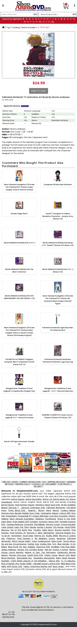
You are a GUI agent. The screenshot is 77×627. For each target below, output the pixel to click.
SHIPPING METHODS (56, 481)
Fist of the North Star (21, 530)
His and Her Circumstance (13, 544)
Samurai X (32, 533)
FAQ (44, 481)
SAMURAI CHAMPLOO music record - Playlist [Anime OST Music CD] (58, 416)
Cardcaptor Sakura (49, 513)
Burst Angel (58, 566)
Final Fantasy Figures (24, 505)
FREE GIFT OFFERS (10, 481)
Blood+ (41, 510)
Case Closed (7, 527)
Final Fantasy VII (17, 533)
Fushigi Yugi (33, 544)
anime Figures (17, 499)
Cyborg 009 (64, 513)
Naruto (56, 510)
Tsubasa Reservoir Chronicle (19, 524)
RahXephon (49, 533)
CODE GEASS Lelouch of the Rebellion (29, 561)
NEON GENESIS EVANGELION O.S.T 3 (19, 242)
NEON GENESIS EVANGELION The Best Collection (19, 270)
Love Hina (53, 516)
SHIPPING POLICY (22, 484)
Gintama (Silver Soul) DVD (47, 505)
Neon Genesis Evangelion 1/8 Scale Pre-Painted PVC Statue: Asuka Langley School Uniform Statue (19, 187)
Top (8, 27)
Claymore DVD (43, 547)
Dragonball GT (24, 516)
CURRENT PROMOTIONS (30, 481)
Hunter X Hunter (44, 527)
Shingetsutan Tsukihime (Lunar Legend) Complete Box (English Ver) (19, 389)
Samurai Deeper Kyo (65, 533)
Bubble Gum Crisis (31, 513)
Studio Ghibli (52, 535)
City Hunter (58, 527)
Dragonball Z (11, 516)
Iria (20, 547)
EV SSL (12, 612)
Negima (32, 510)
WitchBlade (39, 524)
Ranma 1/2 (39, 535)
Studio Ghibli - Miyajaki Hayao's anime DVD (40, 563)
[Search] (19, 14)
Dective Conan (53, 524)
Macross (5, 530)
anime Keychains (33, 499)
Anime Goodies (28, 27)
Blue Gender (63, 544)
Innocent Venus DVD (48, 521)
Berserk (18, 513)
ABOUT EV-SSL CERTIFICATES (8, 615)
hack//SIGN (70, 527)
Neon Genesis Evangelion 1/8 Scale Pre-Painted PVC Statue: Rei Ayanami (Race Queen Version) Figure (58, 300)
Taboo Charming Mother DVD (37, 566)
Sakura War (54, 561)
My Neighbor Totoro (45, 538)
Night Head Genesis (65, 558)
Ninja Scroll (13, 547)
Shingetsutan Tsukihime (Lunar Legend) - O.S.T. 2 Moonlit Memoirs (58, 389)
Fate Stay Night (68, 547)
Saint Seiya (6, 521)
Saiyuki (33, 527)
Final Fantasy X (25, 538)
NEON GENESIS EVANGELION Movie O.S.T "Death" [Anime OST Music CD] (58, 244)
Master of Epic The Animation (40, 552)
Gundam (34, 521)
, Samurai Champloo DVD (32, 507)
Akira (40, 533)
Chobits (37, 530)
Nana (48, 510)
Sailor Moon (47, 530)
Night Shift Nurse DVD (11, 566)
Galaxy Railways (8, 549)
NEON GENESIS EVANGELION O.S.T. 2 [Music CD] (57, 270)
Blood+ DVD (64, 555)
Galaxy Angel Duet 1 (19, 213)
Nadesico (39, 519)
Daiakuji (31, 547)
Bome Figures (7, 505)
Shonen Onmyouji (17, 555)
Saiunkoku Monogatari (44, 558)
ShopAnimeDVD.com (47, 624)
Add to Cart (38, 90)
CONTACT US (38, 484)
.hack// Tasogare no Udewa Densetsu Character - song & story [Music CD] (57, 216)
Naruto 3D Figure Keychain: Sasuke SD (19, 442)
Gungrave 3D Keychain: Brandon (58, 184)
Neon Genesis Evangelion (22, 519)
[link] (11, 605)
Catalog (15, 27)
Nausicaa (61, 538)
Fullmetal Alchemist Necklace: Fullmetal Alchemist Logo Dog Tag (58, 360)
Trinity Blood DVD (17, 510)
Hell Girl (48, 549)
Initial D (72, 516)
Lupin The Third (21, 527)
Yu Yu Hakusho (68, 561)
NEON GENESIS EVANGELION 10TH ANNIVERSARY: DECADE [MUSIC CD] (19, 297)
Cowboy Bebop (68, 510)
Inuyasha (63, 516)
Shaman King (7, 513)
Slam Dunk (57, 541)
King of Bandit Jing (10, 563)
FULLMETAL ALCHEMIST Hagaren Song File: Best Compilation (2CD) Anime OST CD (19, 362)
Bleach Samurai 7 (10, 507)
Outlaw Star (45, 544)
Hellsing (4, 519)
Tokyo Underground (41, 541)
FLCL (54, 544)
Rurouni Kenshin (62, 530)
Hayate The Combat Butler (30, 549)
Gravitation (16, 535)
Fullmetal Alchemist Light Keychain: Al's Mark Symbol (57, 329)
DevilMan (55, 547)
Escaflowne (50, 519)
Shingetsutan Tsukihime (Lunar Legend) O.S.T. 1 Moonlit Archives (19, 416)
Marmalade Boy (24, 558)
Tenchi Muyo (69, 541)
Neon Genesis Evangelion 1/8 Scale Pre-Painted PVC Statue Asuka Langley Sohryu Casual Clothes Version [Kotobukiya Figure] (19, 331)
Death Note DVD (35, 555)
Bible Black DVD (68, 563)
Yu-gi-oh (5, 535)
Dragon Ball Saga (40, 516)
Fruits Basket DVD (21, 521)
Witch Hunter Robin (21, 541)
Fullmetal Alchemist (55, 507)
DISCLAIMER (50, 484)
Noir (25, 547)
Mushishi (5, 561)
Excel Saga (28, 535)
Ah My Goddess (68, 505)
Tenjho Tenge (50, 555)
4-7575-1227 (44, 27)
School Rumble (68, 524)
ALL (52, 21)
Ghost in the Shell (66, 519)
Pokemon (11, 538)
